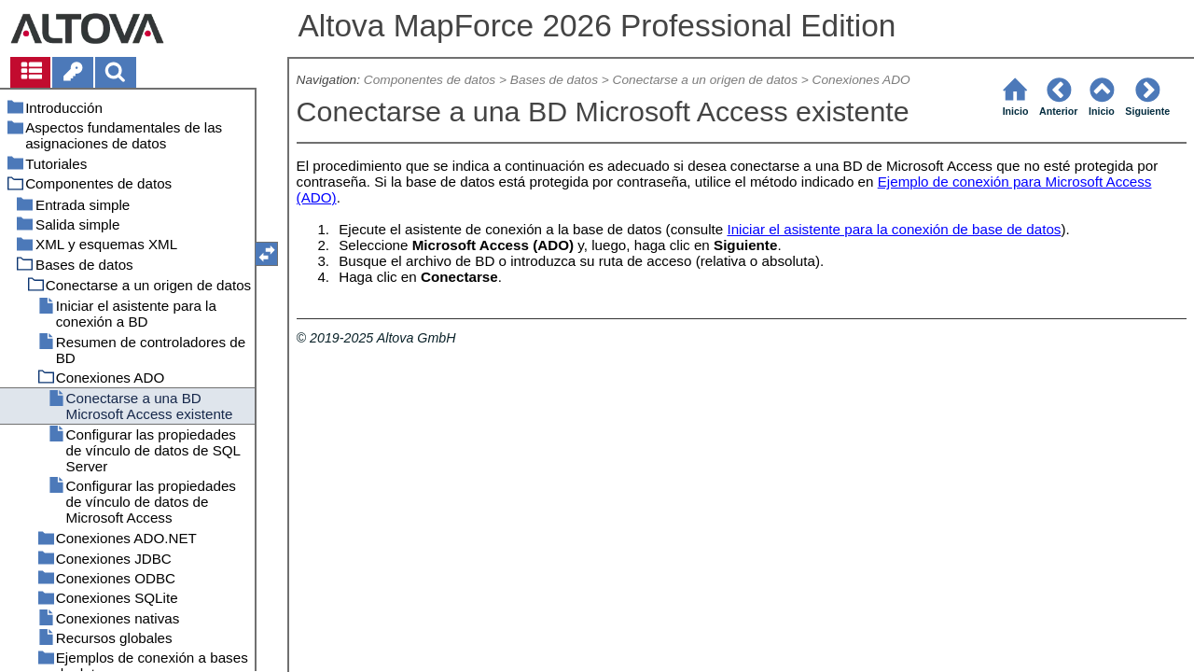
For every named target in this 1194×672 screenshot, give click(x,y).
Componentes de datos (429, 80)
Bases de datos (554, 80)
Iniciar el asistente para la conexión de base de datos (894, 229)
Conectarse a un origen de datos (705, 80)
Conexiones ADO (861, 80)
